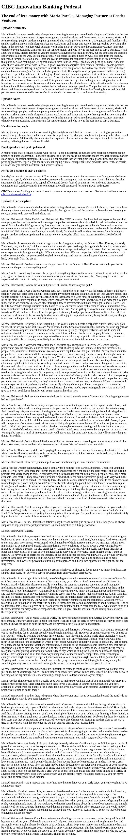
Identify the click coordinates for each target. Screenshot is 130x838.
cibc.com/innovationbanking (16, 194)
